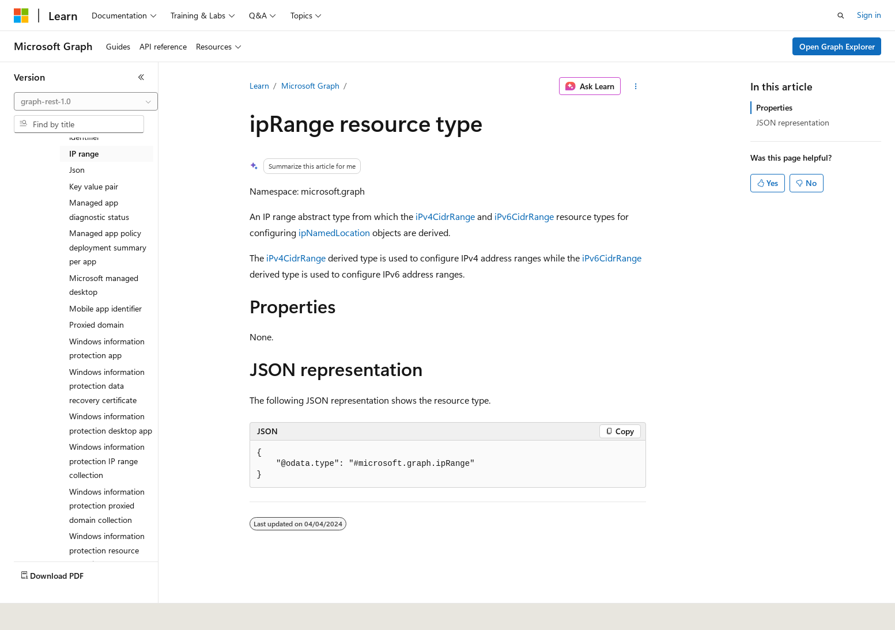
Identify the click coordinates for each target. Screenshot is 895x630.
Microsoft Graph (310, 85)
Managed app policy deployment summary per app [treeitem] (107, 247)
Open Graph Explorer (837, 46)
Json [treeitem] (77, 169)
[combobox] (86, 101)
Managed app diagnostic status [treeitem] (99, 209)
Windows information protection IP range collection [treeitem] (107, 460)
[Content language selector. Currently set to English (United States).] (66, 613)
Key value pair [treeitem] (93, 186)
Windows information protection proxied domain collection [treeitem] (107, 505)
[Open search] (840, 15)
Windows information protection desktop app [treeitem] (110, 423)
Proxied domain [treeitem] (96, 324)
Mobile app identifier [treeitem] (105, 308)
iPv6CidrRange (524, 216)
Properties (774, 107)
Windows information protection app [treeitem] (107, 348)
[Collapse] (141, 77)
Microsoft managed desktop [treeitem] (103, 285)
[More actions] (635, 86)
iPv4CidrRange (445, 216)
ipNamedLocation (334, 232)
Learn (259, 85)
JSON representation (792, 122)
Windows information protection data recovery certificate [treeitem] (107, 385)
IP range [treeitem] (84, 153)
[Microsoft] (21, 15)
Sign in (869, 14)
